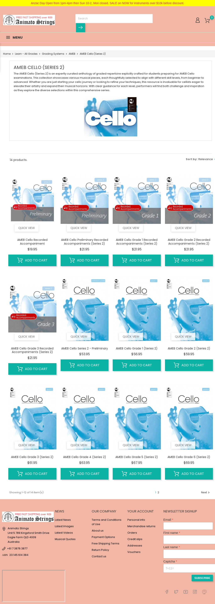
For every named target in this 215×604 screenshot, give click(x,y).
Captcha (169, 561)
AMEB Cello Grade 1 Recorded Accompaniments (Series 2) (137, 242)
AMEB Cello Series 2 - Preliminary (84, 348)
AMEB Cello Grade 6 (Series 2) (188, 457)
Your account (140, 511)
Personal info (136, 520)
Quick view (26, 228)
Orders (132, 533)
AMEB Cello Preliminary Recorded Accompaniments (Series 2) (84, 242)
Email (167, 519)
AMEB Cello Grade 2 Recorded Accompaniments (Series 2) (189, 242)
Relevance (205, 159)
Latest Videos (64, 533)
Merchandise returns (141, 526)
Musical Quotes (65, 539)
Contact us (99, 556)
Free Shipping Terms (105, 543)
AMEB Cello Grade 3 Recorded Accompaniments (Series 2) (32, 350)
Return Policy (100, 550)
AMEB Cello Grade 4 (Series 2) (84, 457)
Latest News (63, 520)
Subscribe (202, 577)
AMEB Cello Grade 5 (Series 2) (136, 457)
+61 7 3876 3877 (17, 548)
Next (206, 492)
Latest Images (64, 526)
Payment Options (103, 537)
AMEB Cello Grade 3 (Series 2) (32, 457)
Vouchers (133, 552)
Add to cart (32, 260)
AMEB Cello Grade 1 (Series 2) (137, 348)
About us (98, 531)
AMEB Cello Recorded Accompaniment (32, 242)
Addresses (134, 546)
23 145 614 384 (18, 555)
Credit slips (134, 539)
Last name (170, 547)
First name (170, 532)
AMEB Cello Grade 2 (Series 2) (189, 348)
